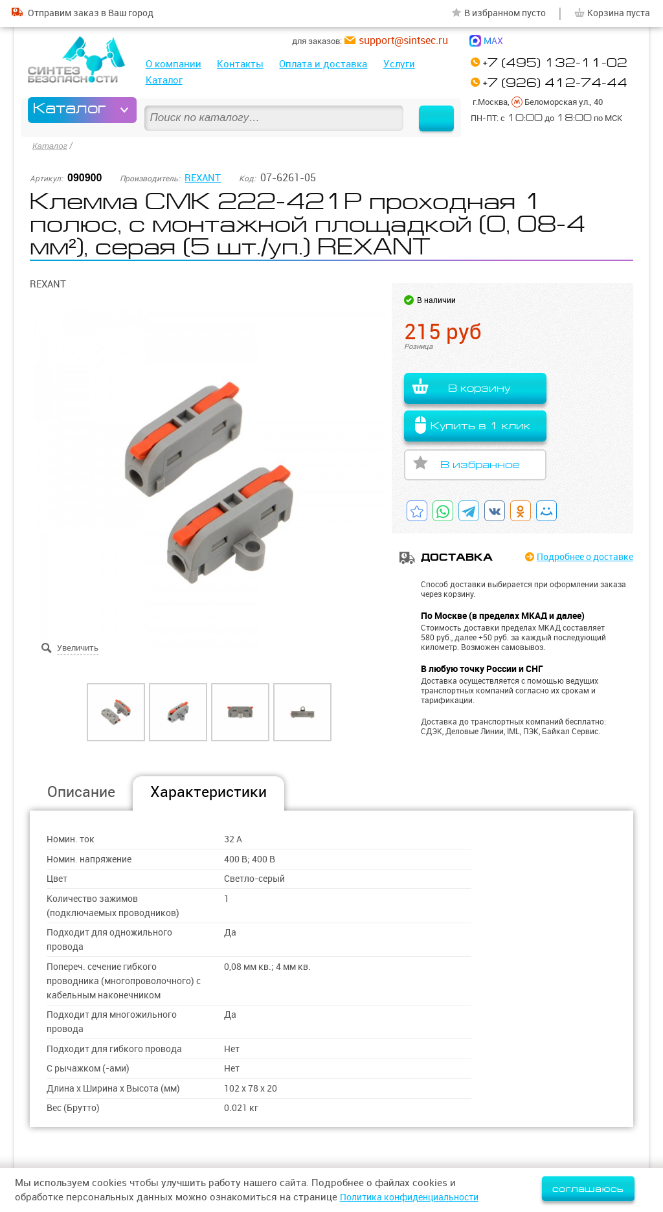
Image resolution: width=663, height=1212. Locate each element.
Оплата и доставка (323, 64)
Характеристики (208, 791)
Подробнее (579, 557)
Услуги (399, 64)
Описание (81, 791)
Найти (429, 110)
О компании (173, 64)
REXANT (204, 176)
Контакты (240, 64)
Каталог (164, 80)
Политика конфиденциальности (415, 1197)
